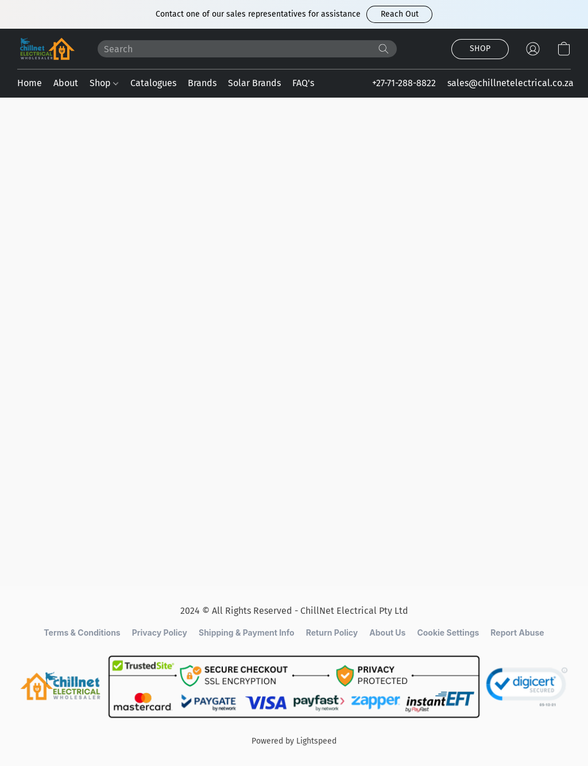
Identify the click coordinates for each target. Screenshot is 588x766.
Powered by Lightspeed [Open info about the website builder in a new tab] (294, 741)
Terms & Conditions (82, 632)
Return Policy (332, 632)
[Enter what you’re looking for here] (247, 48)
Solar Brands (254, 83)
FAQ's (303, 83)
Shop (104, 83)
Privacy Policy (159, 632)
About (65, 83)
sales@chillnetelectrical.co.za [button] (510, 83)
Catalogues (153, 83)
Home (29, 83)
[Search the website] (383, 49)
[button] (399, 14)
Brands (202, 83)
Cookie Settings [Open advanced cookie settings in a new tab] (448, 632)
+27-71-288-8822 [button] (404, 83)
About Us (387, 632)
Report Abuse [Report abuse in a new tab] (517, 632)
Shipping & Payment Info (247, 632)
